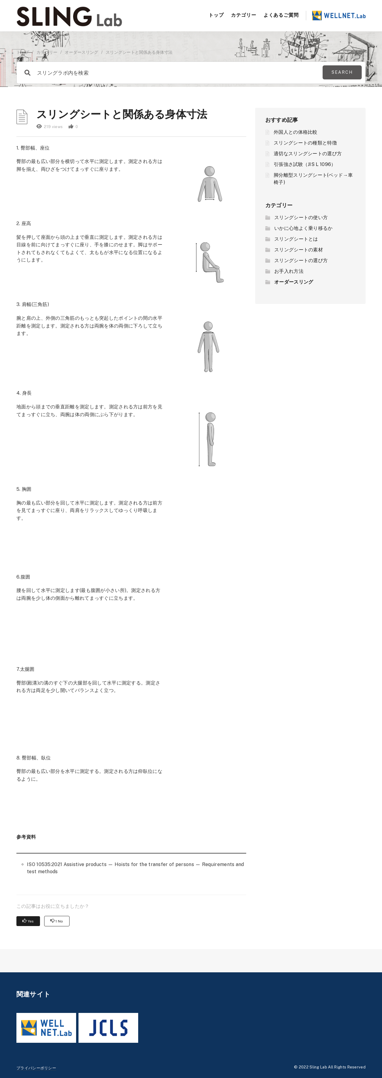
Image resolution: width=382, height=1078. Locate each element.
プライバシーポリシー (36, 1068)
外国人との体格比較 (296, 132)
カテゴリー (243, 15)
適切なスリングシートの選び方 (308, 153)
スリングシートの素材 (298, 250)
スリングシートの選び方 (301, 260)
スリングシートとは (296, 239)
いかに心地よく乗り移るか (303, 228)
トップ (216, 15)
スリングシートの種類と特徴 (305, 143)
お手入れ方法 (289, 271)
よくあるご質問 (281, 15)
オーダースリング (81, 52)
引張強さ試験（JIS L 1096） (305, 164)
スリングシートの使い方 (301, 217)
